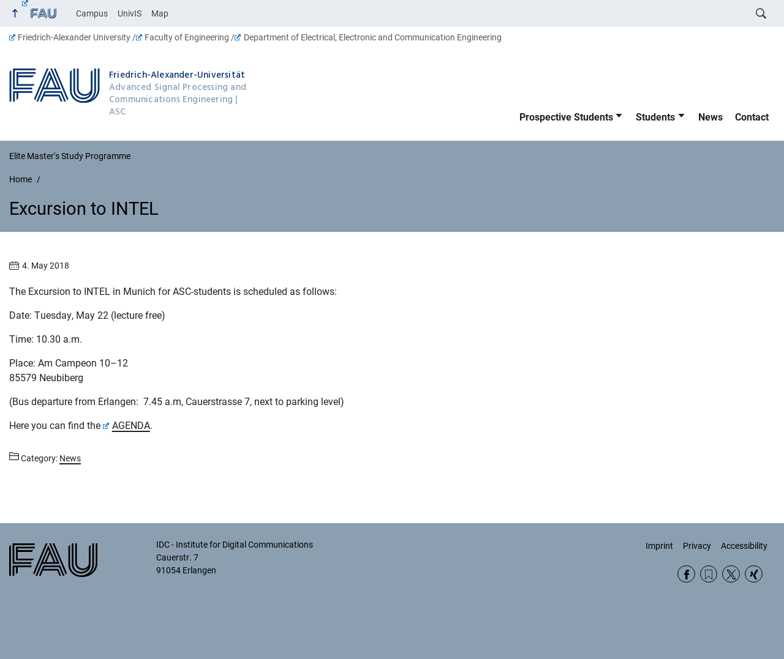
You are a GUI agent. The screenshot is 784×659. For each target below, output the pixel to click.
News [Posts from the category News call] (70, 458)
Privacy (697, 546)
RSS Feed (709, 574)
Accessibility (744, 546)
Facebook (686, 574)
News (710, 117)
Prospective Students (566, 117)
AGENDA (126, 425)
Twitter (731, 574)
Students (655, 117)
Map (159, 13)
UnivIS (129, 13)
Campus (92, 13)
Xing (754, 574)
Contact (752, 117)
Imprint (659, 546)
